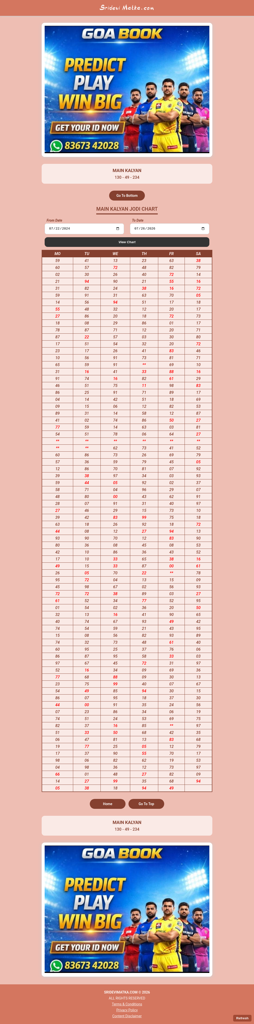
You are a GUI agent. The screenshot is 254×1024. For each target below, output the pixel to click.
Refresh (242, 1018)
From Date (54, 220)
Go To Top (146, 804)
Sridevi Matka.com (127, 8)
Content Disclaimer (127, 1016)
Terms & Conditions (127, 1004)
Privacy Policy (127, 1010)
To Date (137, 220)
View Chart (127, 242)
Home (107, 804)
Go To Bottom (127, 196)
